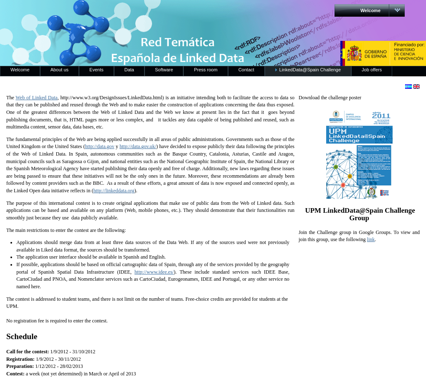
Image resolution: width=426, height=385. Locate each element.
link (371, 239)
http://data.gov (99, 146)
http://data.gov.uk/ (137, 146)
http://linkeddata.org (114, 191)
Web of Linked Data (36, 98)
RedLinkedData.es (87, 12)
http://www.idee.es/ (154, 272)
